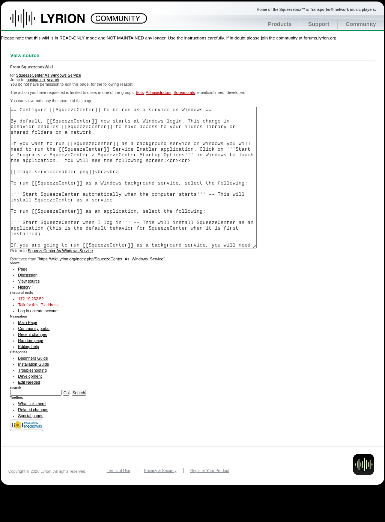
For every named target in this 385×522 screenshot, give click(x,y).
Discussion (28, 303)
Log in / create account (38, 339)
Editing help (28, 374)
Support (318, 24)
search (53, 79)
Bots (140, 92)
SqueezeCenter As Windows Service (48, 75)
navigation (36, 79)
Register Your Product (209, 498)
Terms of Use (118, 498)
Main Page (27, 350)
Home (55, 22)
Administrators (158, 92)
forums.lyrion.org (320, 37)
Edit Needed (29, 410)
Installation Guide (33, 392)
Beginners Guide (33, 386)
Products (280, 24)
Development (30, 404)
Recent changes (32, 362)
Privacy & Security (160, 498)
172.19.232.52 (31, 327)
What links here (31, 432)
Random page (30, 368)
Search (15, 416)
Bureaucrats (184, 92)
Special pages (30, 444)
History (24, 315)
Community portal (34, 356)
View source (29, 309)
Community (361, 24)
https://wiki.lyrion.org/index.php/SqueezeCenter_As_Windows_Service (101, 287)
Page (22, 297)
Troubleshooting (32, 398)
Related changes (33, 438)
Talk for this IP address (38, 333)
